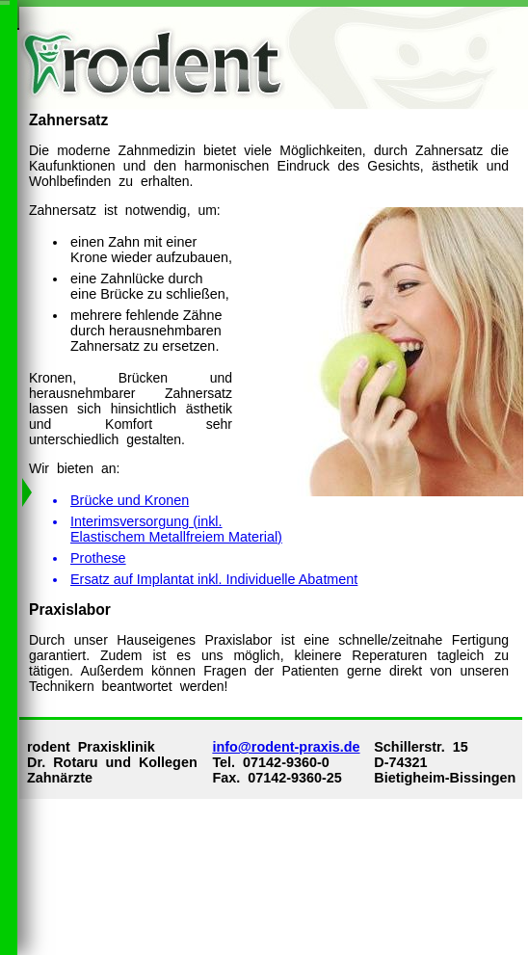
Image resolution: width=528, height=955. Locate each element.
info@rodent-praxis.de (285, 747)
